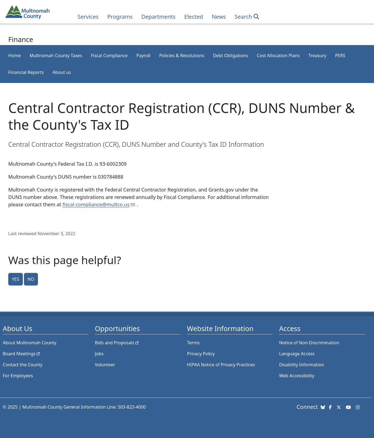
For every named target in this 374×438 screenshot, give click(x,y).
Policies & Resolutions (181, 55)
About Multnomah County (29, 343)
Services (88, 16)
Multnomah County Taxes (56, 55)
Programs (120, 16)
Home (14, 55)
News (219, 16)
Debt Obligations (230, 55)
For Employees (18, 376)
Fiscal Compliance (109, 55)
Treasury (317, 55)
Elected (193, 16)
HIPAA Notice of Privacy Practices (221, 365)
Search (243, 16)
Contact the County (22, 365)
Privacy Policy (201, 354)
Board (22, 354)
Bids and (117, 343)
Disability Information (301, 365)
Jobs (99, 354)
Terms (193, 343)
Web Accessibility (296, 376)
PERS (340, 55)
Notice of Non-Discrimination (309, 343)
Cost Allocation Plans (278, 55)
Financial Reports (26, 72)
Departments (158, 16)
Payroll (143, 55)
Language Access (297, 354)
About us (62, 72)
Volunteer (105, 365)
